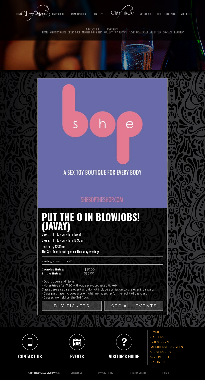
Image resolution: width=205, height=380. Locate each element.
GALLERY (98, 14)
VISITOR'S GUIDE (38, 14)
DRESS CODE (58, 14)
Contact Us (76, 372)
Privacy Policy (105, 372)
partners (112, 29)
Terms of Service (137, 372)
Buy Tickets (72, 306)
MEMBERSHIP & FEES (166, 347)
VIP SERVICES (146, 14)
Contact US (92, 29)
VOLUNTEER (159, 357)
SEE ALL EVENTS (134, 306)
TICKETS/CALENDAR (166, 14)
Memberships (78, 14)
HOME (155, 332)
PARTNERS (158, 362)
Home (18, 14)
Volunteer (186, 14)
